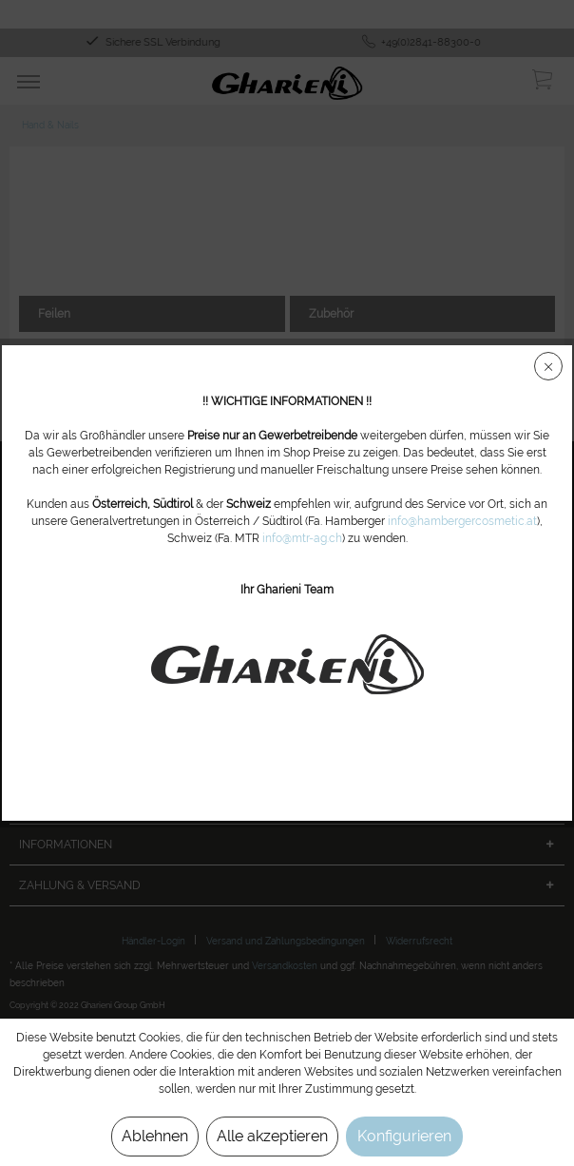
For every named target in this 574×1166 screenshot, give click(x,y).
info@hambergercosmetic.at (462, 521)
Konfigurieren (404, 1136)
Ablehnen (155, 1136)
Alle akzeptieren (272, 1136)
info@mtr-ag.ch (302, 538)
